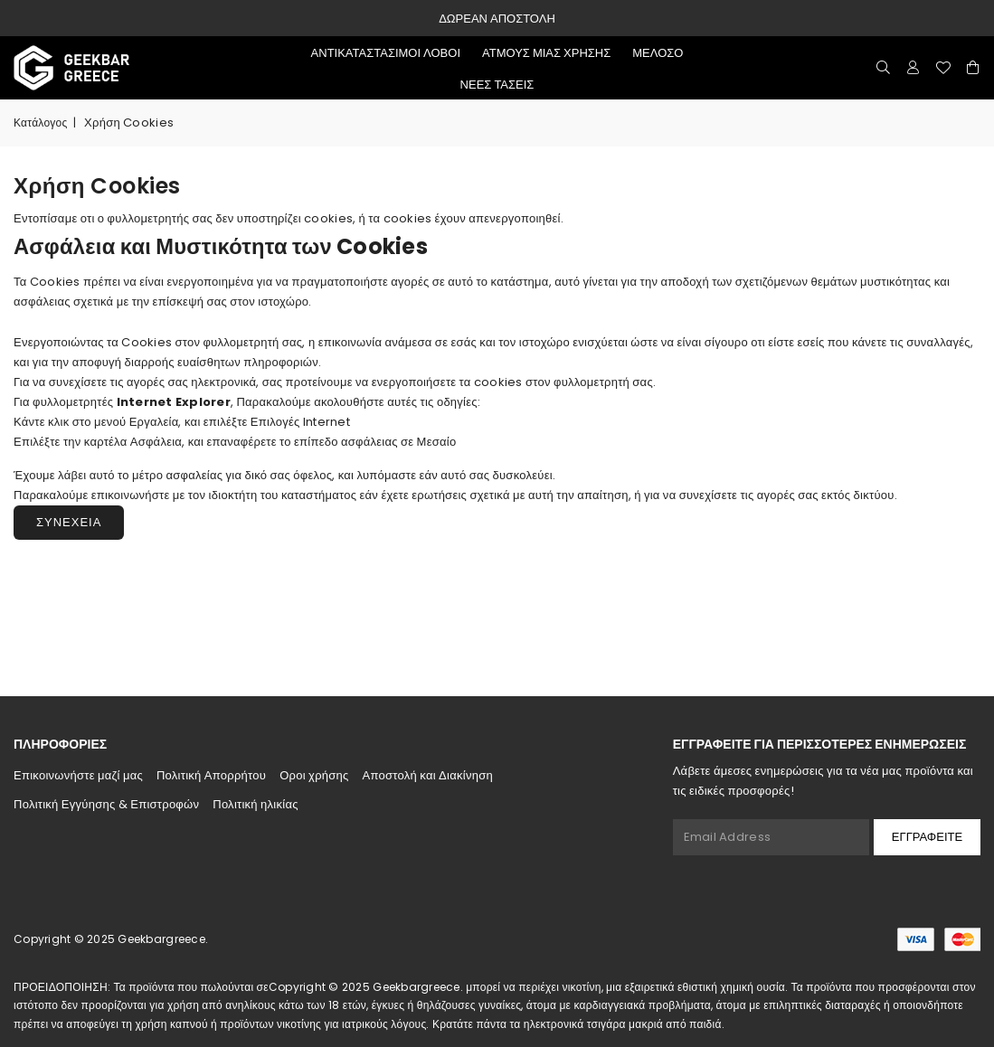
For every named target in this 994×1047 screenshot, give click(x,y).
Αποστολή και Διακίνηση (428, 775)
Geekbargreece (161, 939)
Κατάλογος (41, 122)
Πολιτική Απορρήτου (211, 775)
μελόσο (657, 52)
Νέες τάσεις (497, 84)
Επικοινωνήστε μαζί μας (78, 775)
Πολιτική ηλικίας (255, 804)
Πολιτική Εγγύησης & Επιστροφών (106, 804)
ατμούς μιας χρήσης (546, 52)
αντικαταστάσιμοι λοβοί (385, 52)
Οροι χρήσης (313, 775)
